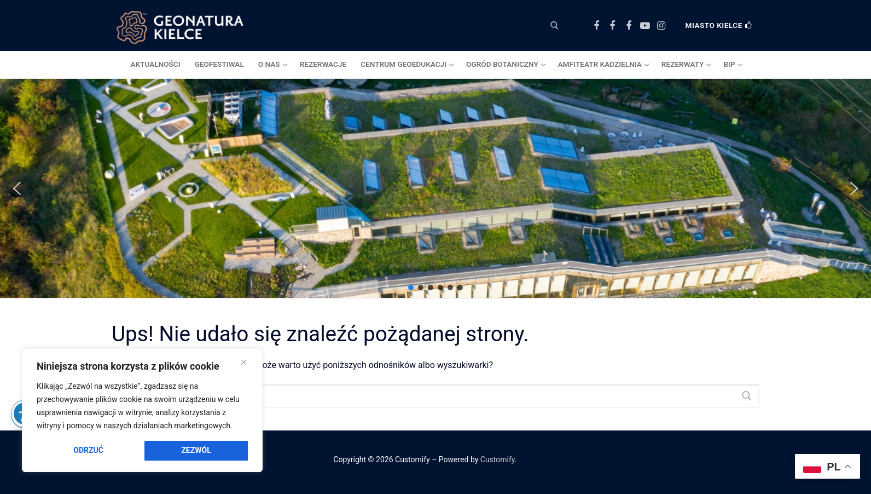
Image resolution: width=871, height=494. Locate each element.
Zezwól (196, 450)
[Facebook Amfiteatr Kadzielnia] (629, 26)
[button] (17, 188)
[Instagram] (661, 26)
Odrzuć (88, 450)
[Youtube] (645, 26)
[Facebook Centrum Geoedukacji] (596, 26)
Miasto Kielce (719, 25)
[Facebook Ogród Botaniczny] (613, 26)
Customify (497, 459)
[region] (142, 410)
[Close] (244, 362)
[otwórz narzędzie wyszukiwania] (554, 25)
